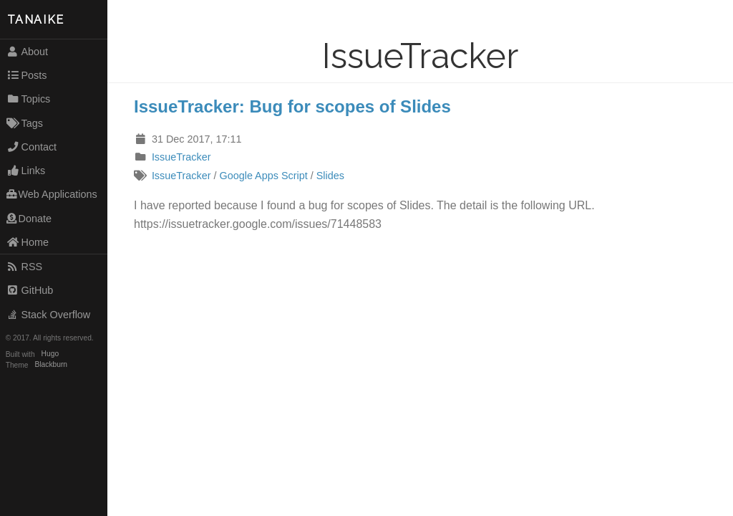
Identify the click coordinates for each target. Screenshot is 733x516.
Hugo (50, 354)
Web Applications (51, 194)
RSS (24, 266)
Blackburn (51, 365)
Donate (29, 218)
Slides (330, 175)
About (27, 51)
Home (27, 242)
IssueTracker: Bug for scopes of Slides (292, 106)
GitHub (30, 290)
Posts (26, 75)
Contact (31, 147)
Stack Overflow (48, 314)
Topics (28, 99)
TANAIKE (35, 20)
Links (25, 170)
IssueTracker (181, 157)
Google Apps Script (264, 175)
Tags (24, 123)
